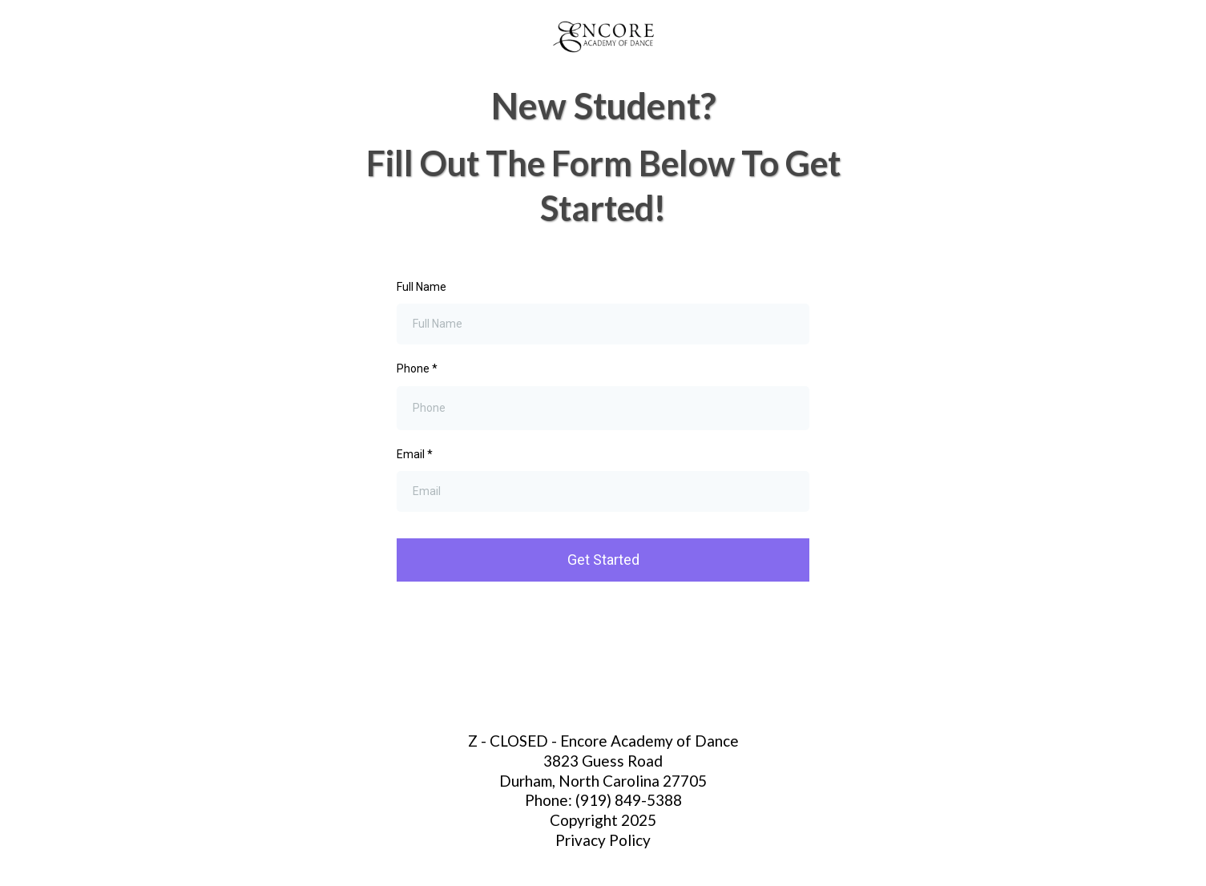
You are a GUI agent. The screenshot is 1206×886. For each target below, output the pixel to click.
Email (415, 454)
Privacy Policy (603, 840)
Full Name (421, 286)
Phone (417, 368)
